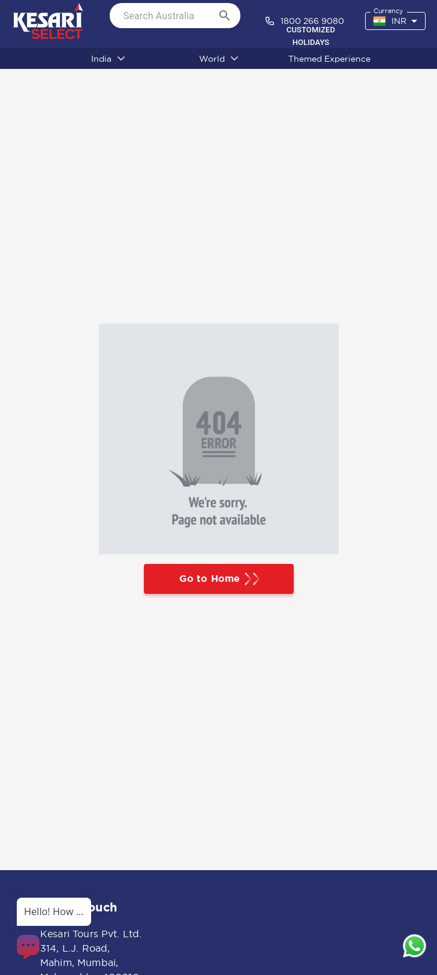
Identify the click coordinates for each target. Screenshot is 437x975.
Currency (388, 11)
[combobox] (395, 21)
